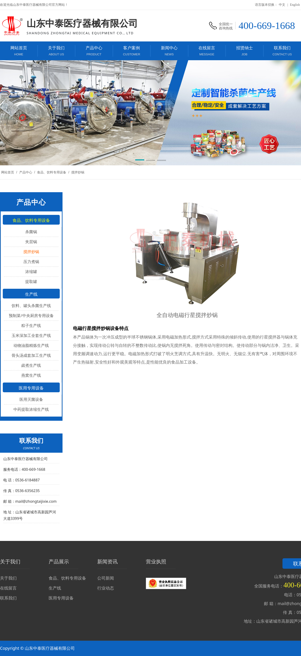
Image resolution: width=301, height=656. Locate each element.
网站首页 (7, 172)
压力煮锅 (31, 261)
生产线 (55, 588)
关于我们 (8, 578)
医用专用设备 (61, 598)
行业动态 (105, 588)
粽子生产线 (31, 325)
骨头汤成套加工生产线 (31, 355)
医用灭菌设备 (31, 399)
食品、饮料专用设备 (51, 172)
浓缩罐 (31, 271)
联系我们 (8, 598)
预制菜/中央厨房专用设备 (31, 315)
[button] (139, 161)
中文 (282, 4)
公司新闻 (105, 578)
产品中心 (25, 172)
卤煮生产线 (31, 365)
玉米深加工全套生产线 (31, 335)
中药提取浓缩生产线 (31, 409)
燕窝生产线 (31, 375)
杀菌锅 (31, 231)
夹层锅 (31, 241)
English (295, 4)
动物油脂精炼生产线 (31, 345)
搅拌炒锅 (77, 172)
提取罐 (31, 281)
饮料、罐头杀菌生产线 (31, 305)
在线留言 (8, 588)
